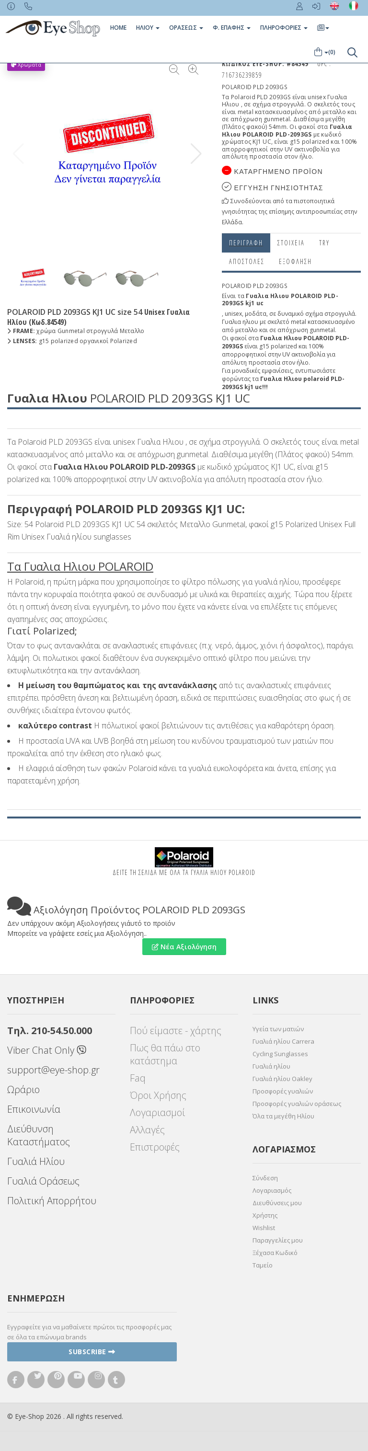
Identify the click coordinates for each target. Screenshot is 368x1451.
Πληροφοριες (284, 27)
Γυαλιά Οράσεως (43, 1181)
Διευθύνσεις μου (277, 1202)
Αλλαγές (147, 1129)
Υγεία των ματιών (278, 1029)
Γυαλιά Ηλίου (36, 1161)
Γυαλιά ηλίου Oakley (282, 1078)
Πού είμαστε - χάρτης (175, 1030)
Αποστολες (246, 261)
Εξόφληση (295, 261)
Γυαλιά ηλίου (271, 1066)
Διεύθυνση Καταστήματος (38, 1135)
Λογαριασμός (272, 1190)
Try (324, 242)
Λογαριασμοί (157, 1112)
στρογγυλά (339, 314)
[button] (196, 153)
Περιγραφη (246, 242)
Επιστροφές (155, 1146)
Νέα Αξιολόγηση (184, 946)
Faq (138, 1077)
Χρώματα (26, 64)
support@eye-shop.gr (53, 1069)
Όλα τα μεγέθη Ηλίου (283, 1116)
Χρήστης (265, 1215)
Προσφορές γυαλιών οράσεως (297, 1103)
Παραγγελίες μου (278, 1240)
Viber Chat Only (46, 1050)
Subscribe (92, 1351)
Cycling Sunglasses (280, 1053)
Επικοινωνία (33, 1109)
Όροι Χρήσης (158, 1095)
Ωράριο (23, 1089)
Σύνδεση (265, 1178)
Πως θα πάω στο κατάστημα (165, 1054)
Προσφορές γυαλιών (283, 1091)
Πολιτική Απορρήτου (51, 1200)
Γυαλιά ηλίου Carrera (283, 1041)
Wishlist (264, 1227)
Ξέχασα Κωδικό (275, 1252)
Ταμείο (263, 1265)
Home (118, 27)
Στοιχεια (291, 242)
